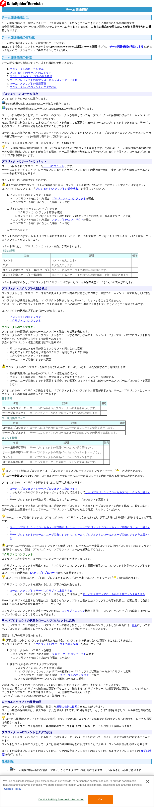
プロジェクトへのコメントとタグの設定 (33, 87)
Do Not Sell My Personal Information (61, 799)
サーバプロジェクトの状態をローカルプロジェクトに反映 (43, 79)
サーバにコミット (53, 166)
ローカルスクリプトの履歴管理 (28, 83)
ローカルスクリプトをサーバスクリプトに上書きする (41, 590)
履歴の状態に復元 (66, 706)
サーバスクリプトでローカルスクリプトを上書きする (114, 594)
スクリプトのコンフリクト (67, 219)
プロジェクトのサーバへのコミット (30, 72)
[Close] (147, 781)
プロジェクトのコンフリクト (69, 198)
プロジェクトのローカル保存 (27, 69)
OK (100, 799)
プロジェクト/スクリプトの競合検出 (31, 76)
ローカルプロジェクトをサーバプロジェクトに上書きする (43, 488)
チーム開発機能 (77, 9)
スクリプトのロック (73, 610)
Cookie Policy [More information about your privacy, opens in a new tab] (12, 788)
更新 (134, 625)
